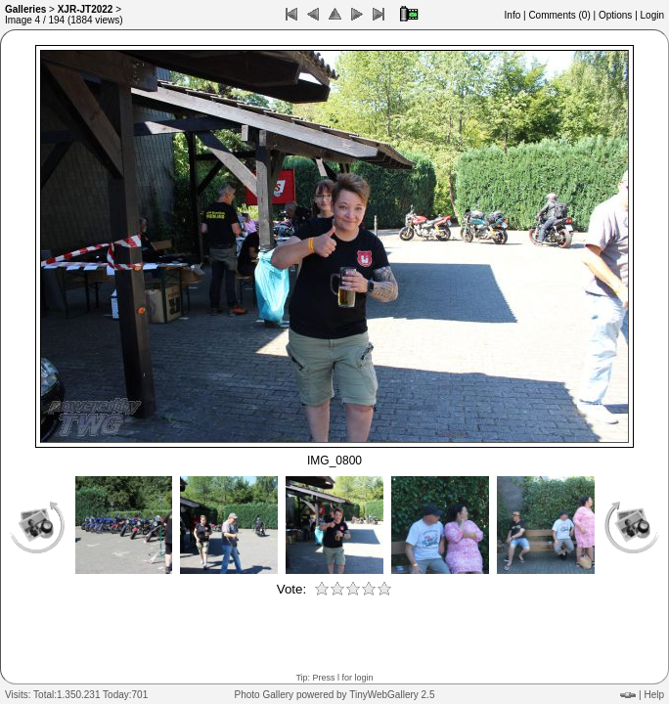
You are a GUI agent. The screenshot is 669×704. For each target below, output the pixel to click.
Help (654, 694)
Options (615, 15)
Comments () (559, 15)
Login (652, 15)
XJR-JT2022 (85, 9)
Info (513, 15)
